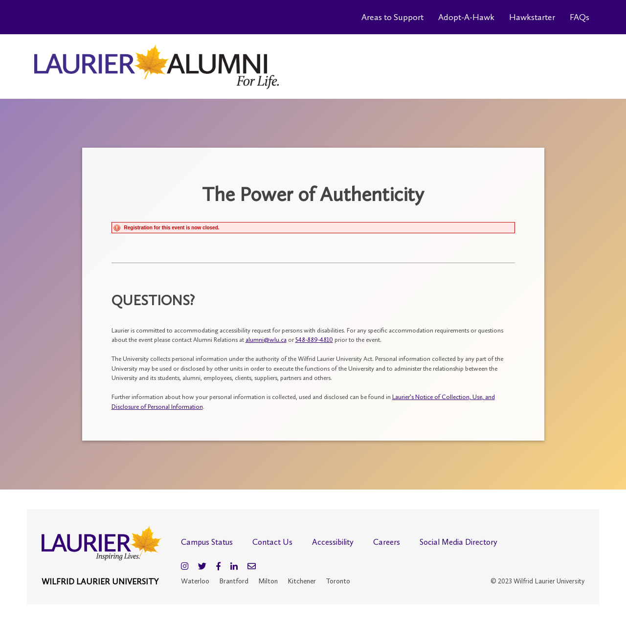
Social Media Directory (458, 542)
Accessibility (333, 542)
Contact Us (272, 542)
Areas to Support (392, 17)
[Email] (252, 566)
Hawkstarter (532, 17)
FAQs (579, 17)
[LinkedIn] (234, 566)
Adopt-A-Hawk (466, 17)
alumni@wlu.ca (266, 339)
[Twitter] (202, 566)
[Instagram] (184, 566)
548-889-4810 (314, 339)
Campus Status (207, 542)
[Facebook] (218, 566)
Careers (386, 542)
